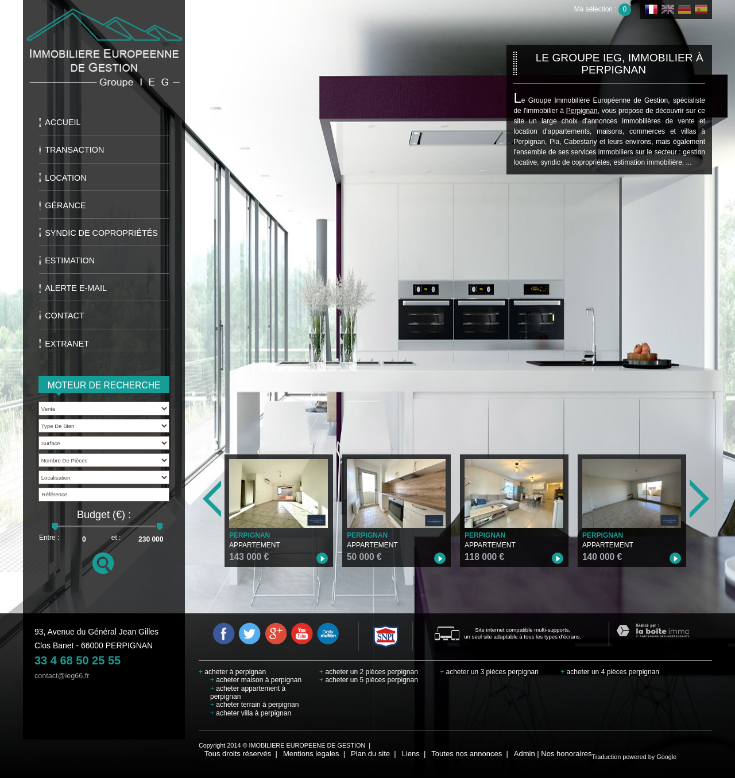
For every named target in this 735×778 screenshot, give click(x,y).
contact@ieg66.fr (61, 676)
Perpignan (582, 111)
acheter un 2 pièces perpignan (368, 672)
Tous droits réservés (237, 753)
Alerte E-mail (76, 288)
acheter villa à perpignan (250, 713)
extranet (67, 343)
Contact (64, 315)
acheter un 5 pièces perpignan (368, 680)
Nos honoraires (566, 753)
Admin (524, 753)
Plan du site (370, 753)
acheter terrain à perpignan (254, 705)
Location (66, 177)
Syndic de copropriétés (101, 233)
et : (116, 538)
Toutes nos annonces (466, 753)
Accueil (62, 122)
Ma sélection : (602, 9)
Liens (411, 753)
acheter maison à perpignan (255, 680)
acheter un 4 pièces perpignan (609, 672)
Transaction (74, 149)
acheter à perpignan (232, 672)
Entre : (49, 538)
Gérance (65, 205)
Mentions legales (311, 753)
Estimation (70, 260)
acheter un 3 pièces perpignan (489, 672)
